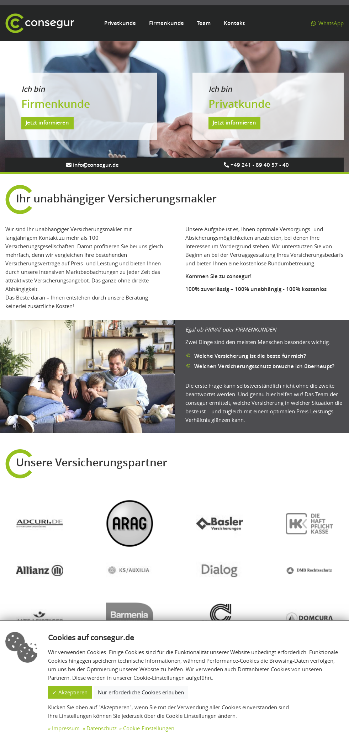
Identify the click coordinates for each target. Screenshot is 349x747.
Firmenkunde (166, 23)
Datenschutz (101, 728)
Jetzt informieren (47, 123)
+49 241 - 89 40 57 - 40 (256, 165)
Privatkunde (120, 23)
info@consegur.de (92, 165)
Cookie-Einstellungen (148, 728)
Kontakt (234, 23)
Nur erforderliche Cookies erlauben (141, 692)
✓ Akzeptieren (70, 692)
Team (204, 23)
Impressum (66, 728)
